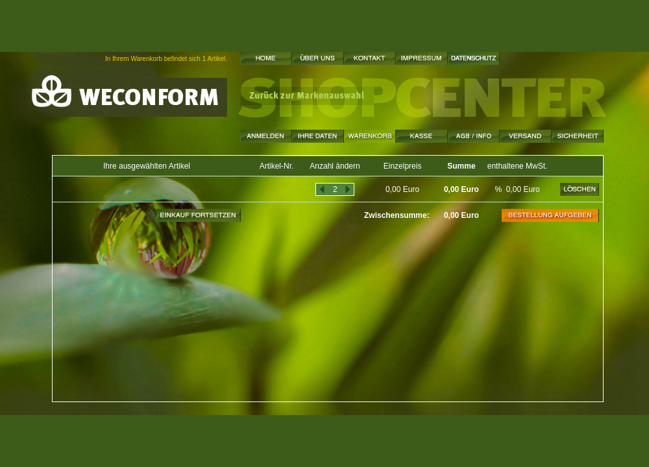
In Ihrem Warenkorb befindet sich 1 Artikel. (166, 58)
